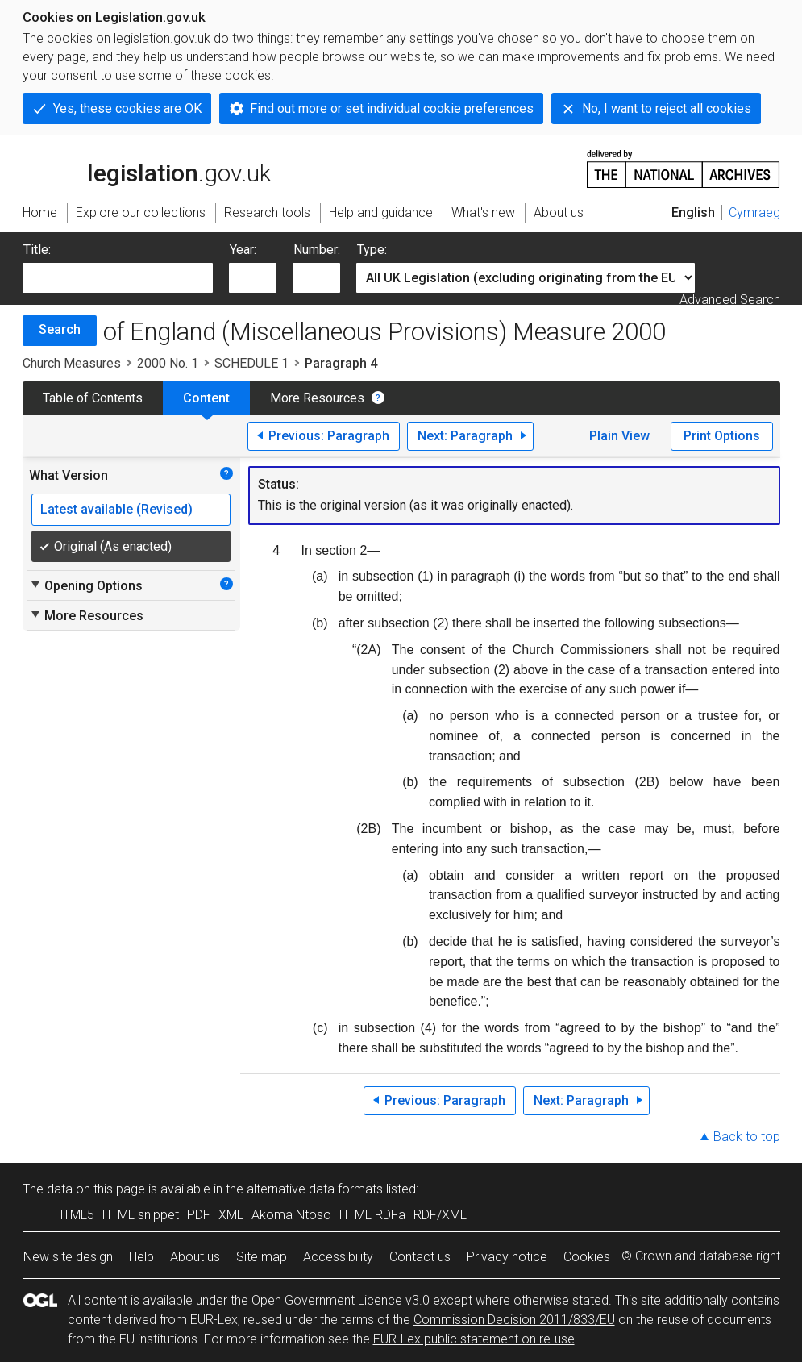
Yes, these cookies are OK (127, 108)
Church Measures (72, 363)
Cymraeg (754, 212)
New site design (68, 1256)
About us (195, 1256)
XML (230, 1214)
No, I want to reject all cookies (666, 108)
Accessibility (338, 1256)
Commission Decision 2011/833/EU (514, 1319)
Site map (261, 1256)
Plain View (619, 436)
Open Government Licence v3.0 (340, 1300)
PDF (198, 1214)
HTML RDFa (372, 1214)
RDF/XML (440, 1214)
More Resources (317, 398)
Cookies (586, 1256)
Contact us (420, 1256)
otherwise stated (561, 1300)
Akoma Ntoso (291, 1214)
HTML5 (74, 1214)
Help (141, 1256)
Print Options (722, 436)
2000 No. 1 (167, 363)
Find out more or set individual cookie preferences (392, 108)
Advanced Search (729, 299)
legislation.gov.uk (147, 168)
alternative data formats (315, 1189)
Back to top (746, 1136)
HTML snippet (140, 1214)
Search (60, 329)
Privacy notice (507, 1256)
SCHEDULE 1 (251, 363)
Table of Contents (93, 398)
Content (206, 398)
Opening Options (86, 585)
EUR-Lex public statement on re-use (474, 1339)
